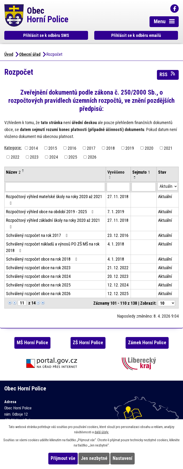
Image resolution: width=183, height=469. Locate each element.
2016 (72, 147)
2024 (53, 157)
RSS (168, 74)
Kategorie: (13, 147)
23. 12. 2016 (117, 235)
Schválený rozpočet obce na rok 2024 (38, 276)
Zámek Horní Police (147, 342)
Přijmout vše (63, 458)
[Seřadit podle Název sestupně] (23, 172)
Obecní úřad (29, 54)
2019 (129, 147)
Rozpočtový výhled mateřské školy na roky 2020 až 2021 (54, 199)
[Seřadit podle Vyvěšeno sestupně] (110, 178)
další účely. (101, 432)
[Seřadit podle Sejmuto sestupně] (135, 178)
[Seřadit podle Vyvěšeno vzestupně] (110, 176)
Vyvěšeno (115, 172)
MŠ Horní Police (32, 342)
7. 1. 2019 (115, 211)
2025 (72, 157)
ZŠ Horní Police (88, 342)
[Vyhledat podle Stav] (167, 186)
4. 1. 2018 (115, 243)
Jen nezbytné (94, 458)
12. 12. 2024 (117, 284)
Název (13, 172)
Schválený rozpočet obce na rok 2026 (38, 293)
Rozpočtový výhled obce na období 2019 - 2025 (50, 211)
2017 (91, 147)
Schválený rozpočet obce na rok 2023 (38, 267)
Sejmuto (141, 172)
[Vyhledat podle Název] (55, 186)
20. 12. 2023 (117, 276)
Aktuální (165, 196)
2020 (149, 147)
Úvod (8, 54)
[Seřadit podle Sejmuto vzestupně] (135, 176)
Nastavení (122, 458)
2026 (92, 157)
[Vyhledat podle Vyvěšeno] (118, 186)
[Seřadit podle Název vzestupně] (23, 170)
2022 (15, 157)
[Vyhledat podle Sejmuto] (144, 186)
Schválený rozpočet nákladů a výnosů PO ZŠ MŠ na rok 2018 (53, 247)
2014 (33, 147)
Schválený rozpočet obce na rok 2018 (42, 259)
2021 (168, 147)
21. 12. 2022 (117, 267)
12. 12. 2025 (117, 293)
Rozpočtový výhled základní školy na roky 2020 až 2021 (53, 223)
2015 (52, 147)
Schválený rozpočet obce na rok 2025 (38, 284)
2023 (34, 157)
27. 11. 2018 (117, 196)
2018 (110, 147)
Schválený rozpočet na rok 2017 (38, 235)
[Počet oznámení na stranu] (166, 303)
